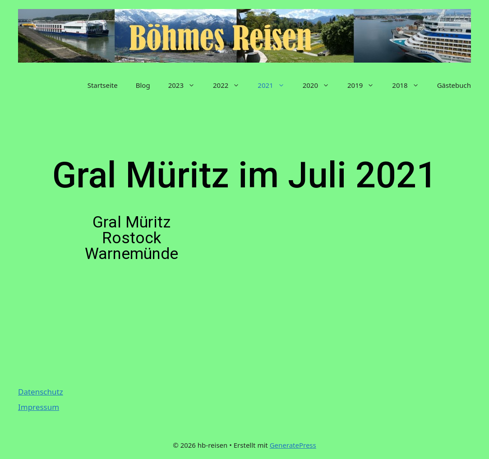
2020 (320, 85)
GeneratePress (293, 445)
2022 (231, 85)
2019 (365, 85)
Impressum (38, 407)
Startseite (103, 85)
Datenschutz (40, 391)
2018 (410, 85)
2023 (186, 85)
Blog (143, 85)
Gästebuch (454, 85)
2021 (275, 85)
